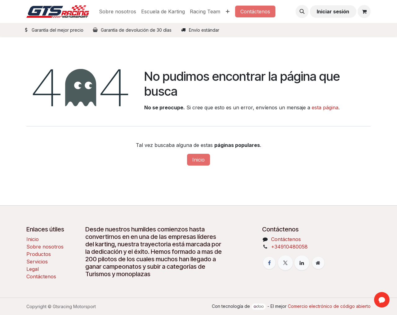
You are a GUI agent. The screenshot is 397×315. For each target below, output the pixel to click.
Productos (38, 254)
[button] (302, 11)
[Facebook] (269, 263)
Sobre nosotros (45, 247)
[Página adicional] (318, 263)
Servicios (37, 261)
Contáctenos (255, 11)
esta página (325, 107)
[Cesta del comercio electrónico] (364, 11)
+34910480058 (289, 247)
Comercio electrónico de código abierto (329, 306)
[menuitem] (117, 11)
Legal (32, 269)
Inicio (198, 160)
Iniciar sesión (333, 11)
